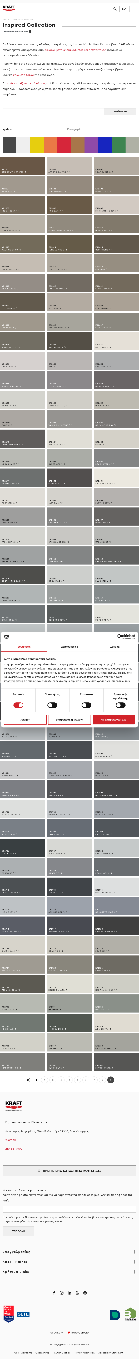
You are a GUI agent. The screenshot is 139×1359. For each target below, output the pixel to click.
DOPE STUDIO (81, 1332)
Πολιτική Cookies (61, 1352)
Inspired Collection (23, 19)
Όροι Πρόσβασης (23, 1352)
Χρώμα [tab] (7, 129)
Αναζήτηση (120, 111)
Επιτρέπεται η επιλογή (69, 719)
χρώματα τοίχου (24, 75)
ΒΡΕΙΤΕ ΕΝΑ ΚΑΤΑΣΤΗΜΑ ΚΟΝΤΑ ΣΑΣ (69, 1171)
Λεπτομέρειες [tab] (69, 646)
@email (10, 1140)
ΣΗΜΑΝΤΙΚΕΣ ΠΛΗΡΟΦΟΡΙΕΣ (17, 31)
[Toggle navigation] (134, 9)
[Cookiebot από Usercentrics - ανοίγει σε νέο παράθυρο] (120, 636)
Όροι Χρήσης (42, 1352)
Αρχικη (6, 19)
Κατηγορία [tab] (74, 129)
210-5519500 (13, 1148)
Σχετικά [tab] (115, 646)
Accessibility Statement (110, 1352)
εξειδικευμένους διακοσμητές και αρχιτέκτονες (75, 50)
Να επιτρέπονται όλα (113, 719)
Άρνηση (25, 719)
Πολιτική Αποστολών (84, 1352)
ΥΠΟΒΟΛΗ (18, 1231)
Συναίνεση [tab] (24, 646)
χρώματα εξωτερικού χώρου (26, 83)
